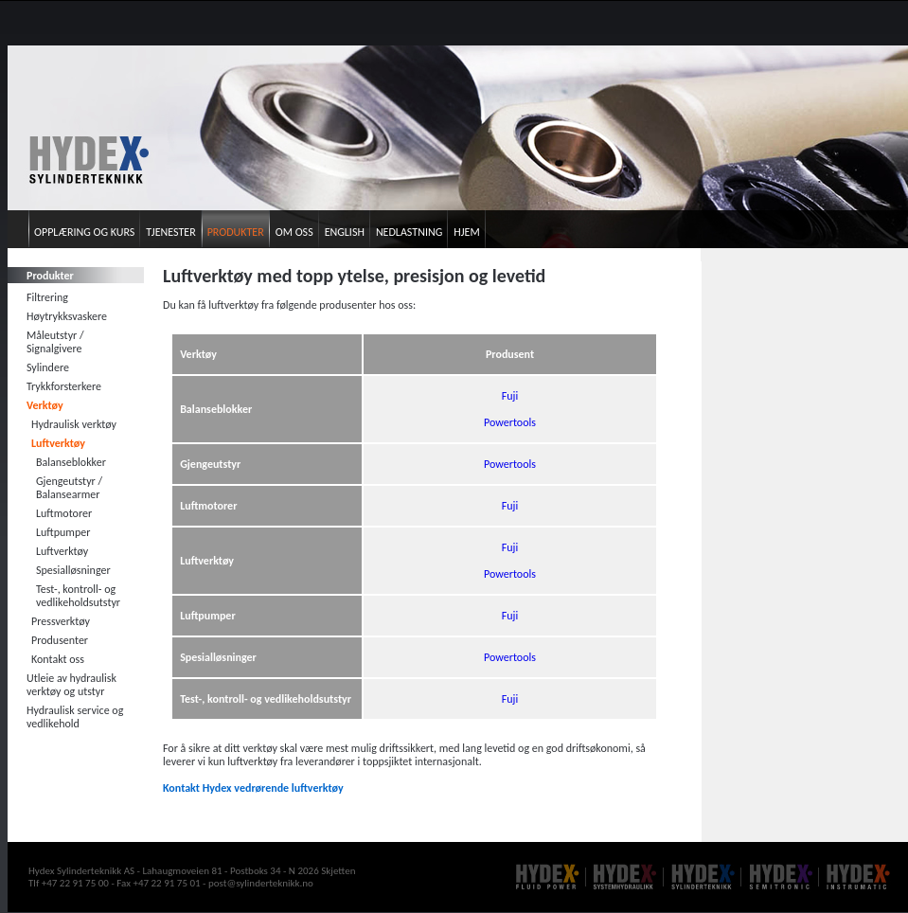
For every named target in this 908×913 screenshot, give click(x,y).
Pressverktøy (60, 621)
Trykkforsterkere (64, 386)
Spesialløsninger (73, 570)
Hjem (466, 232)
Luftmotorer (64, 513)
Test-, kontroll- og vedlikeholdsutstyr (78, 595)
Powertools (510, 422)
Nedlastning (409, 232)
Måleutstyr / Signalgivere (55, 342)
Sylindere (48, 367)
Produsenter (59, 640)
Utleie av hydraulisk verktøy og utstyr (71, 684)
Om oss (294, 232)
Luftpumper (63, 532)
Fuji (510, 396)
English (345, 232)
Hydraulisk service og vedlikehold (75, 717)
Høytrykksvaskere (67, 316)
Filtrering (47, 297)
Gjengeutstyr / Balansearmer (69, 487)
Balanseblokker (71, 462)
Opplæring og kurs (84, 232)
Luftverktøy (58, 443)
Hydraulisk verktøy (73, 424)
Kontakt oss (57, 659)
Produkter (235, 232)
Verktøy (45, 405)
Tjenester (170, 232)
